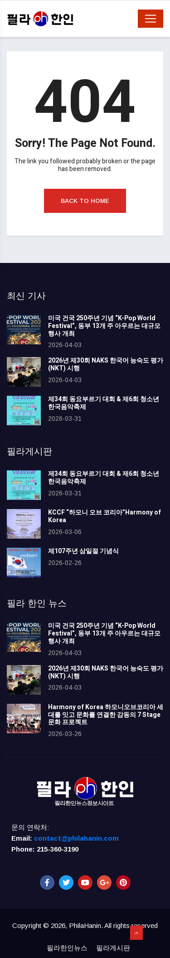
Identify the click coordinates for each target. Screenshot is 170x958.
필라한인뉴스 (67, 948)
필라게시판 (113, 948)
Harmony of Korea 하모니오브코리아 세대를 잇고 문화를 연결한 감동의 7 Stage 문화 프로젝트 (105, 714)
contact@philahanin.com (76, 838)
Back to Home (85, 200)
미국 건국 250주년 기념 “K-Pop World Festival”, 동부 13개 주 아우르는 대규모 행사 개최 (104, 325)
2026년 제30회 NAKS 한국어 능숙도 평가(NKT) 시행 (105, 364)
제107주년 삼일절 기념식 (83, 551)
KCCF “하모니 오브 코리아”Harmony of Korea (104, 516)
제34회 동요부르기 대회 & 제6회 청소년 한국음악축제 (103, 403)
